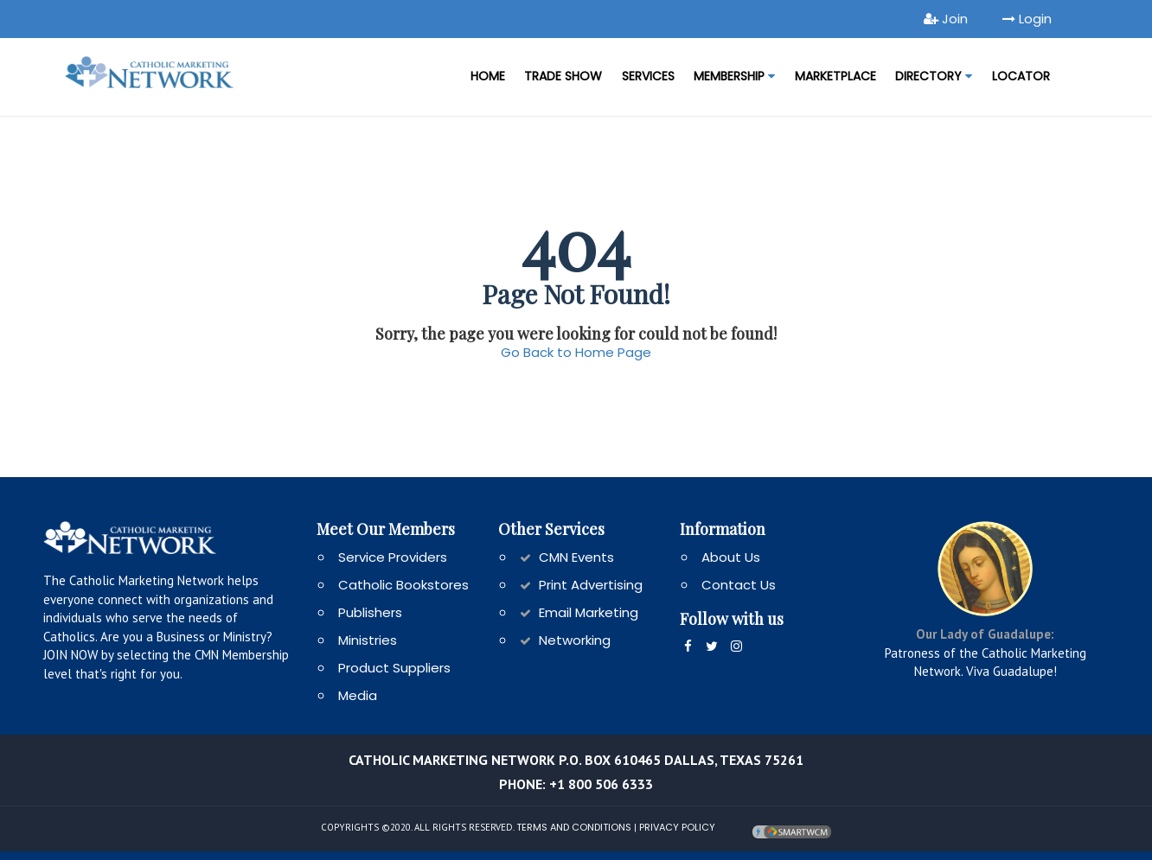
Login (1027, 19)
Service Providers (392, 557)
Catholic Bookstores (403, 585)
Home (487, 76)
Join (946, 19)
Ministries (367, 640)
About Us (730, 557)
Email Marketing (588, 612)
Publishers (370, 612)
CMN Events (576, 557)
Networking (575, 640)
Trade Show (563, 76)
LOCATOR (1021, 76)
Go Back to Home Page (576, 352)
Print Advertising (591, 585)
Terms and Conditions (573, 826)
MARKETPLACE (835, 76)
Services (648, 76)
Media (357, 695)
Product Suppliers (394, 668)
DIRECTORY (933, 76)
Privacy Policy (677, 826)
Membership (734, 76)
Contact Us (738, 585)
